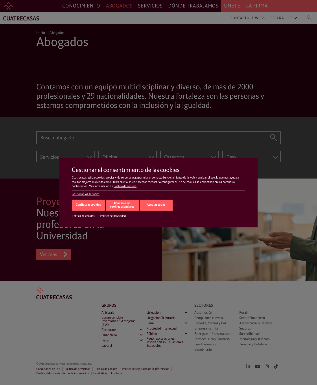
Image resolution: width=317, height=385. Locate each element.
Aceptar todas (156, 205)
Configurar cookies (88, 205)
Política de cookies (125, 186)
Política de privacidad (113, 216)
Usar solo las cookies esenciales (122, 205)
